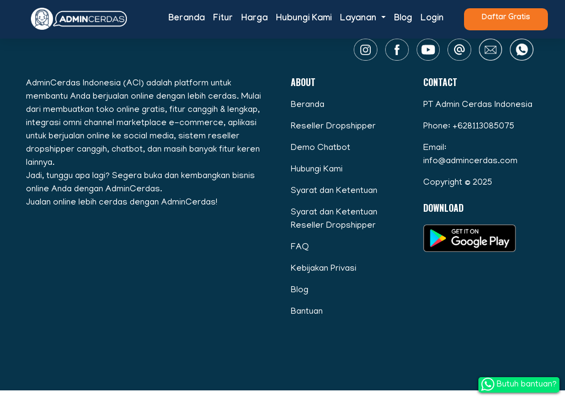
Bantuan (307, 312)
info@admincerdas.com (470, 162)
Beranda (186, 19)
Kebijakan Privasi (323, 269)
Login (432, 19)
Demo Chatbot (320, 148)
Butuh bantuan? (519, 384)
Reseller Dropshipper (333, 127)
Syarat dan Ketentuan (334, 191)
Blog (403, 19)
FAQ (300, 248)
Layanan (359, 19)
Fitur (223, 19)
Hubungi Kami (304, 19)
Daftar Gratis (506, 18)
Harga (254, 19)
